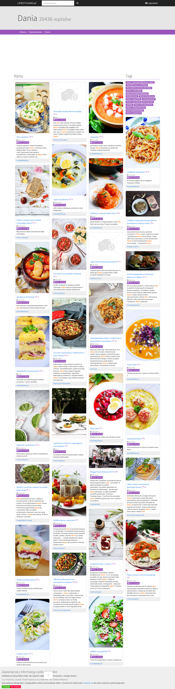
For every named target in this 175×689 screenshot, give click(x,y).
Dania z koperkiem (133, 99)
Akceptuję (5, 687)
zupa (151, 102)
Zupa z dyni (131, 365)
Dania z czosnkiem (140, 85)
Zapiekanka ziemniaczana (28, 371)
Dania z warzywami (133, 82)
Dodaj (26, 142)
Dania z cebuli (148, 82)
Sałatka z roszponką (98, 651)
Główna (22, 32)
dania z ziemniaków (133, 90)
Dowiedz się (88, 683)
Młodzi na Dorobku (60, 140)
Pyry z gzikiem (23, 137)
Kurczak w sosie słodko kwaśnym (67, 274)
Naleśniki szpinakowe (26, 445)
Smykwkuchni (95, 504)
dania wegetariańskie (134, 110)
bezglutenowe (131, 96)
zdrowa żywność (149, 99)
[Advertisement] (87, 53)
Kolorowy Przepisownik (61, 383)
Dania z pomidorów (133, 113)
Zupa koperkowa (134, 439)
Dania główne (131, 88)
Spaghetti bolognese (136, 172)
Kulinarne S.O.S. (96, 278)
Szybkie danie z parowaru (64, 520)
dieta (145, 102)
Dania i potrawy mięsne (143, 104)
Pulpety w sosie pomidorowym (103, 213)
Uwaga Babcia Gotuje (24, 520)
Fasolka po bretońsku (26, 297)
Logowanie (151, 3)
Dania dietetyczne (147, 96)
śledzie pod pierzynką (26, 580)
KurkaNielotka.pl (22, 160)
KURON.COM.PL (133, 247)
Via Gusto (93, 369)
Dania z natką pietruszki (135, 107)
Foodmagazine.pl (133, 305)
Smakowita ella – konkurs (101, 564)
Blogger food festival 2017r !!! (102, 472)
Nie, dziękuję (15, 687)
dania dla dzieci (145, 88)
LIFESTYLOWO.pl (27, 3)
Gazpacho (94, 137)
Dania (47, 32)
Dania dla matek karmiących (137, 93)
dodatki (129, 104)
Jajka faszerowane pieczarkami (103, 262)
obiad (128, 85)
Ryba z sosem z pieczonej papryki (141, 575)
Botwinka (94, 428)
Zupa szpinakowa (60, 199)
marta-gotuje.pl (22, 237)
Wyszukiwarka (35, 32)
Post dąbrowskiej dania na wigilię (67, 111)
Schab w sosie (22, 654)
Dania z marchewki (133, 102)
